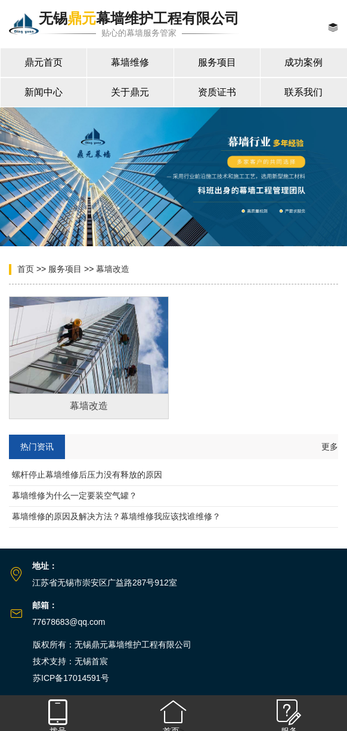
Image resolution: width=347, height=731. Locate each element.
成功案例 (303, 62)
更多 (329, 446)
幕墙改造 (112, 269)
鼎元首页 (43, 62)
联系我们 (303, 92)
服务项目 (217, 62)
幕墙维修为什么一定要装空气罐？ (74, 495)
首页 (25, 269)
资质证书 (217, 92)
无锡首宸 (91, 661)
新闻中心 (43, 92)
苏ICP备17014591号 (71, 678)
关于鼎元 (130, 92)
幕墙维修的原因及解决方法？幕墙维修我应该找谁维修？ (116, 516)
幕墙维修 (130, 62)
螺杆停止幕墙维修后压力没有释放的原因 (87, 474)
